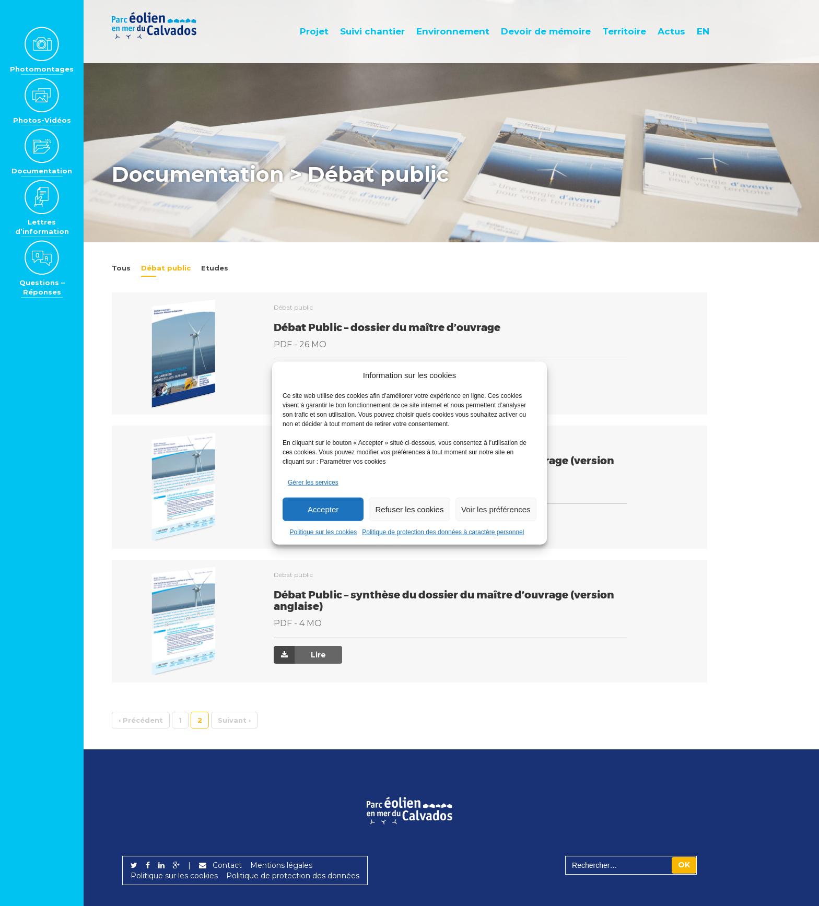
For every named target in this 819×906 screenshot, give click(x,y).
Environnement (452, 31)
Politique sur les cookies (323, 532)
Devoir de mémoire (546, 31)
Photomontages (42, 49)
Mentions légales (281, 865)
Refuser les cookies (410, 508)
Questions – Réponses (42, 268)
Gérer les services (313, 482)
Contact (220, 865)
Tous (121, 268)
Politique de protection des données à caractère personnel (443, 532)
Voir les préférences (496, 508)
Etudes (214, 268)
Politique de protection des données (292, 875)
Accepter (323, 508)
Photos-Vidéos (42, 100)
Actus (671, 31)
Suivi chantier (372, 31)
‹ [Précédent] (141, 720)
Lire (300, 655)
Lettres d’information (42, 207)
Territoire (624, 31)
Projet (314, 31)
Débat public (166, 268)
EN (703, 31)
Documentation (41, 151)
